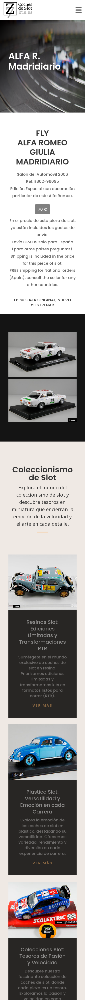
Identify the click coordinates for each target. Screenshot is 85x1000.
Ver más (43, 705)
